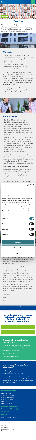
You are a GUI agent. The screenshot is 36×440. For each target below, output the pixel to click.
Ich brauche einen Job (7, 397)
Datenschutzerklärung (7, 429)
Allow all (18, 242)
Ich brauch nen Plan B (7, 399)
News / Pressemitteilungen (9, 417)
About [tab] (29, 190)
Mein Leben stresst (6, 403)
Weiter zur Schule (6, 393)
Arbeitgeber (5, 411)
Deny (18, 253)
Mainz (18, 327)
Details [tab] (18, 190)
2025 (4, 297)
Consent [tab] (6, 190)
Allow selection (18, 248)
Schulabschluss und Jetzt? (8, 395)
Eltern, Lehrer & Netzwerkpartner (11, 409)
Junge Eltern (4, 401)
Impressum (4, 427)
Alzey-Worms (18, 332)
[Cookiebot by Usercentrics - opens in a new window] (26, 185)
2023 (4, 301)
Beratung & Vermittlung (8, 390)
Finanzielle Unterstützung (9, 406)
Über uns (4, 414)
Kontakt (3, 425)
